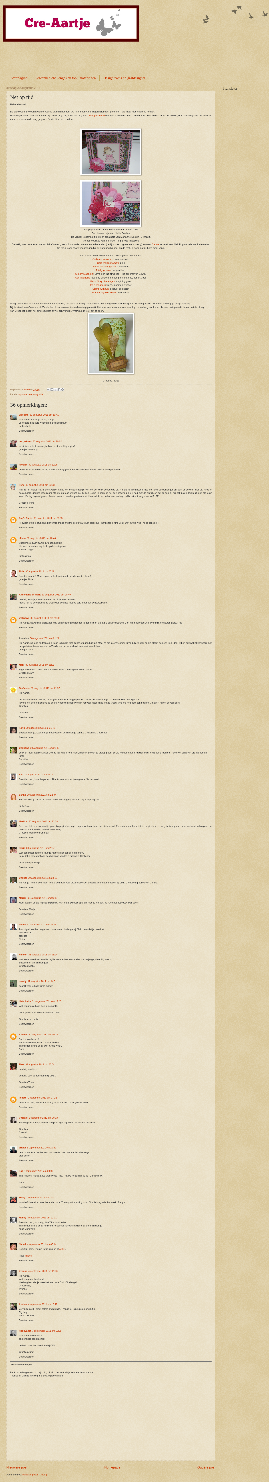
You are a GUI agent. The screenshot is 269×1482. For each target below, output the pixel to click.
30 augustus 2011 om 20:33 (40, 485)
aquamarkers (25, 394)
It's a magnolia (98, 285)
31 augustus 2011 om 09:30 (42, 898)
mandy (23, 981)
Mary (21, 664)
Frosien (23, 464)
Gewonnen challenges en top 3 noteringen (65, 78)
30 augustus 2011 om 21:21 (44, 638)
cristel (22, 1147)
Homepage (112, 1467)
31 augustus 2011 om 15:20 (46, 1001)
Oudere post (206, 1467)
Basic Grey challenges (102, 281)
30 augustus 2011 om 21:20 (45, 618)
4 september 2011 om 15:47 (42, 1304)
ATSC (62, 1249)
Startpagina (19, 78)
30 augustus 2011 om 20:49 (40, 571)
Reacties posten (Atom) (34, 1474)
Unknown (24, 618)
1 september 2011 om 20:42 (41, 1147)
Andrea (23, 1304)
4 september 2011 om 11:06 (43, 1271)
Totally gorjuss (103, 270)
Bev (21, 774)
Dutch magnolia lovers (104, 292)
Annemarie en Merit (30, 594)
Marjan (23, 898)
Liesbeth (24, 414)
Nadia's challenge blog (105, 266)
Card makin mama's (108, 263)
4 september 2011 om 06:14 (41, 1244)
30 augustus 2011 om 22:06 (38, 774)
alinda (22, 538)
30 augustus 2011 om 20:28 (43, 464)
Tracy (22, 1197)
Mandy (22, 1217)
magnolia (38, 394)
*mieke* (23, 954)
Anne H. (23, 1034)
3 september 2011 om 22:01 (42, 1217)
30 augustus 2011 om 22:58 (40, 848)
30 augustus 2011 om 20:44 (41, 538)
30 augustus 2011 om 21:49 (44, 748)
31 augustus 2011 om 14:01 (42, 981)
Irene (22, 485)
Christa (23, 878)
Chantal (23, 1117)
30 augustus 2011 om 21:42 (40, 728)
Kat (21, 1171)
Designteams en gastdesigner (124, 78)
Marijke (23, 821)
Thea (21, 1064)
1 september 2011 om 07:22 (42, 1097)
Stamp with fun (97, 115)
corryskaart (25, 441)
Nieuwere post (16, 1467)
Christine (24, 748)
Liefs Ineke (25, 1001)
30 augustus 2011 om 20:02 (47, 441)
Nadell (22, 1244)
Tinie (21, 571)
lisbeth (23, 1097)
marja (22, 848)
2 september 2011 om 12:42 (40, 1197)
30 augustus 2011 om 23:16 (42, 878)
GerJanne (24, 688)
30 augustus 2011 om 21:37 (45, 688)
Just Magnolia (82, 277)
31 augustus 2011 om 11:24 (43, 954)
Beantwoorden (26, 430)
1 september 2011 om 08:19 (43, 1117)
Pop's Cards (26, 518)
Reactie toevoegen (21, 1364)
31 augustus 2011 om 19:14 (43, 1034)
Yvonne (23, 1271)
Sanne (155, 244)
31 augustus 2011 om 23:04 (40, 1064)
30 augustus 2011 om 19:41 (44, 414)
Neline (22, 924)
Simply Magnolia (84, 273)
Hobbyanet (25, 1330)
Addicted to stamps (103, 259)
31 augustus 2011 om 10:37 (41, 924)
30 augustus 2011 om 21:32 (40, 664)
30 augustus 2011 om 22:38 (43, 821)
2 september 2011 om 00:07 (38, 1171)
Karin (22, 728)
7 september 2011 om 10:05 (46, 1330)
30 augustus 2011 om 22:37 (41, 794)
